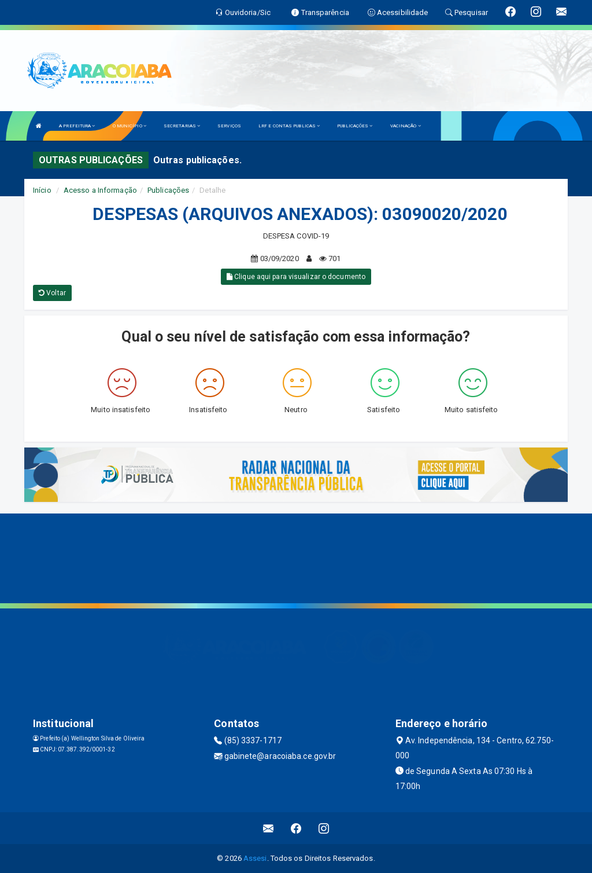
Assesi (255, 858)
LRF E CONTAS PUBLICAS (289, 126)
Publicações (168, 190)
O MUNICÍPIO (129, 126)
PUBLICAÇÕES (354, 126)
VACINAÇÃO (405, 126)
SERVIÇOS (229, 126)
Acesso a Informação (100, 190)
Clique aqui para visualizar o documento (296, 277)
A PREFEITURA (77, 126)
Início (42, 190)
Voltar (52, 293)
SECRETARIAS (182, 126)
